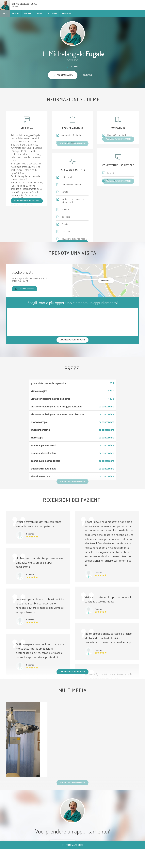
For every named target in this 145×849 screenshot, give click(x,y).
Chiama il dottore (24, 288)
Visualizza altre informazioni (26, 200)
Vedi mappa (105, 280)
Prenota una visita (72, 845)
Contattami (87, 75)
